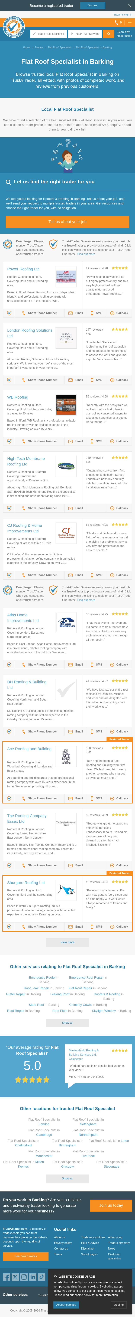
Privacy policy (63, 1242)
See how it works (25, 1256)
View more (68, 942)
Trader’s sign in (123, 14)
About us (60, 1237)
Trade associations (93, 1237)
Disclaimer (88, 1248)
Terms (58, 1254)
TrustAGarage (47, 1295)
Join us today (111, 1205)
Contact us (61, 1248)
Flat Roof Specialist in (109, 1141)
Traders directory (119, 1242)
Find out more (86, 254)
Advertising (115, 1237)
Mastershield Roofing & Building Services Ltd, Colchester (84, 1054)
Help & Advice (90, 1242)
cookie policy (83, 1295)
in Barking (44, 988)
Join (92, 5)
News (111, 1248)
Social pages (89, 1254)
